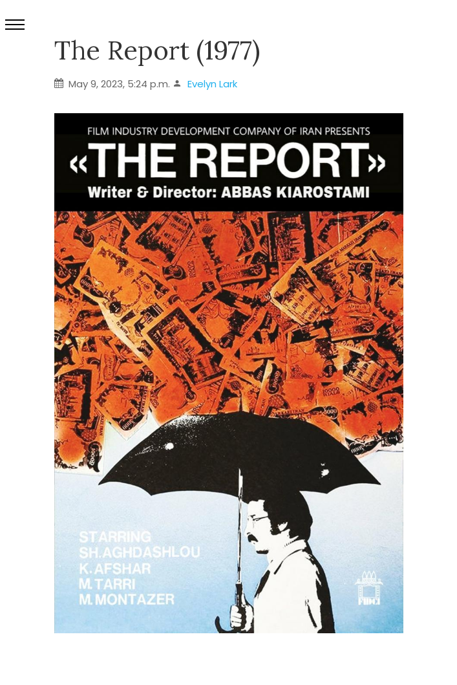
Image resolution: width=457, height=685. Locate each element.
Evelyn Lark (212, 84)
